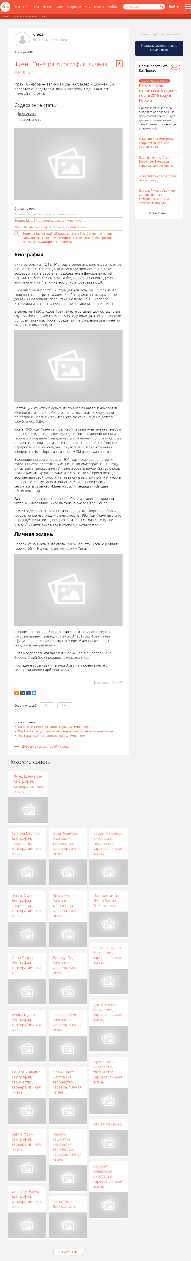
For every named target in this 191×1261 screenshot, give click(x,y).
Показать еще (68, 1252)
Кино (42, 16)
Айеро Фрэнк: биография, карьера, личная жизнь (50, 227)
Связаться (173, 34)
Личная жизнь (29, 120)
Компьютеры (94, 7)
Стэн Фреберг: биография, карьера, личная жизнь (67, 1022)
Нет (64, 705)
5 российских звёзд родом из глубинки (158, 178)
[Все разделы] (188, 6)
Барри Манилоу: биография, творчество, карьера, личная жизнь (107, 843)
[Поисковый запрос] (144, 7)
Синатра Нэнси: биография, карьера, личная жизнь (55, 727)
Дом (60, 7)
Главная (5, 16)
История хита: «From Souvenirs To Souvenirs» (107, 900)
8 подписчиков (58, 40)
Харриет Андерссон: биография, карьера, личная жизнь (107, 1176)
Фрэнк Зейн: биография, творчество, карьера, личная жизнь (107, 1072)
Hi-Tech (48, 7)
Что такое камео (107, 1123)
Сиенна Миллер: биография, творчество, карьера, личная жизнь (26, 843)
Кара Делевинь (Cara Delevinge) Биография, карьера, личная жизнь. (156, 161)
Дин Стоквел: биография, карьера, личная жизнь (107, 1012)
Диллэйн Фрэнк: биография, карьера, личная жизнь (26, 1199)
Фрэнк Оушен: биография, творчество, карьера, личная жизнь (26, 905)
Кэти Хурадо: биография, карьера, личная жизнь (26, 784)
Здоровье (74, 7)
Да (46, 705)
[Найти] (161, 7)
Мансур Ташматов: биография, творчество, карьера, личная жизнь (67, 1147)
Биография (27, 113)
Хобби (112, 7)
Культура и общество (24, 16)
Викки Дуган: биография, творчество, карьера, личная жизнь (67, 905)
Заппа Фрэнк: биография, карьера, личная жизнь (26, 1142)
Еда (36, 7)
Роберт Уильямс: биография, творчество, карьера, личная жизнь (26, 1082)
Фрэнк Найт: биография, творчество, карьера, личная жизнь (67, 1082)
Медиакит (145, 34)
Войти (174, 6)
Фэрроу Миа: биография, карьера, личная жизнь (49, 221)
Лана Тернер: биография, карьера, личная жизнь (26, 965)
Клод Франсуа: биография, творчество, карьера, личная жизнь (67, 843)
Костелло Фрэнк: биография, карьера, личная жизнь (107, 955)
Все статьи (159, 213)
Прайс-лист (159, 34)
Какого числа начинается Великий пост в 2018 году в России (158, 93)
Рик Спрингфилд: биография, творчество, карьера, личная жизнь (65, 731)
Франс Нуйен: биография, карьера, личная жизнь (26, 1022)
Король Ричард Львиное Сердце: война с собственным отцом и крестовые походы (157, 197)
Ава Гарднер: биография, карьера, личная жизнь (53, 736)
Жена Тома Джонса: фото (64, 1204)
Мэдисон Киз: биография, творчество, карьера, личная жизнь (157, 143)
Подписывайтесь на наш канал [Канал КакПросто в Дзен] (159, 48)
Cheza (38, 34)
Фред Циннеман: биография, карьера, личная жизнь (108, 784)
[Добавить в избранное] (119, 63)
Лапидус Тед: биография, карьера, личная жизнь (67, 965)
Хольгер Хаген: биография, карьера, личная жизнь (67, 784)
